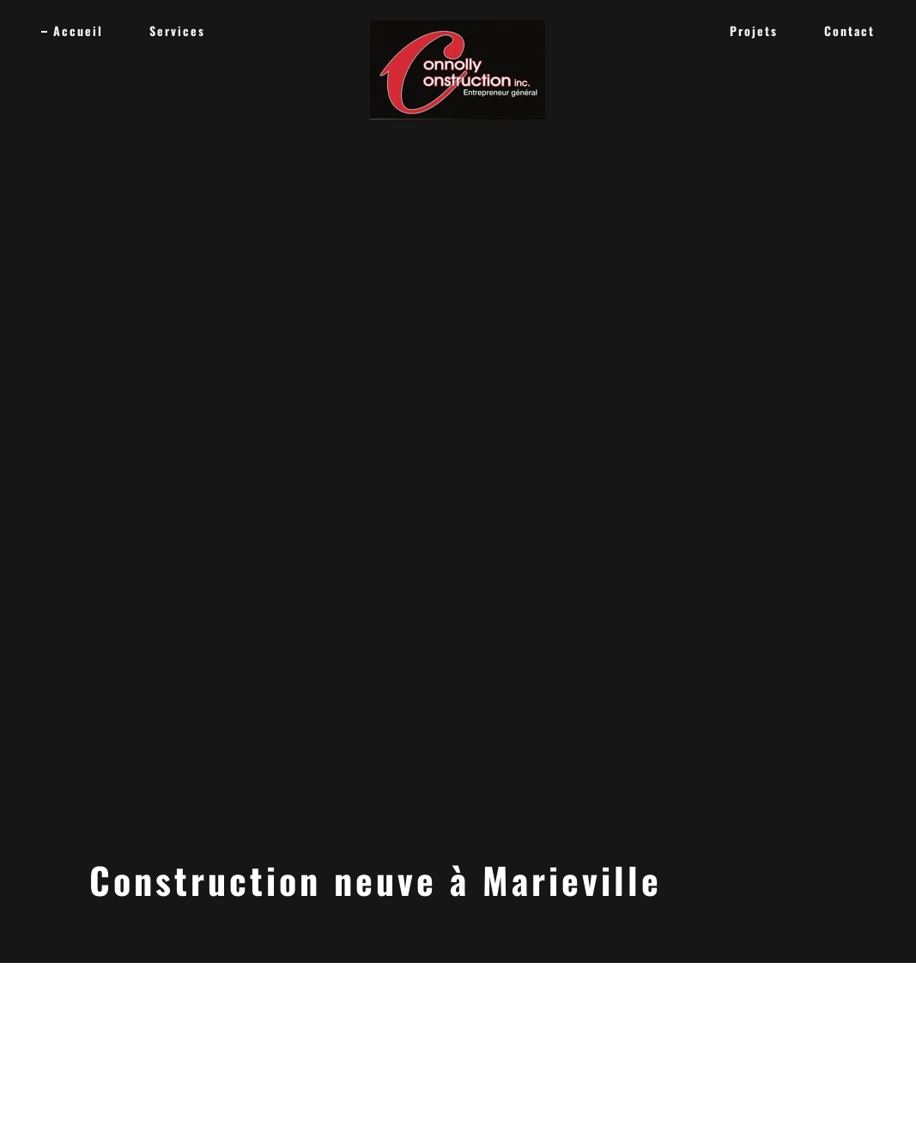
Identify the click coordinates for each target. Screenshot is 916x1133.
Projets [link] (754, 30)
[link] (458, 27)
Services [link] (177, 30)
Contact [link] (849, 30)
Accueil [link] (78, 30)
